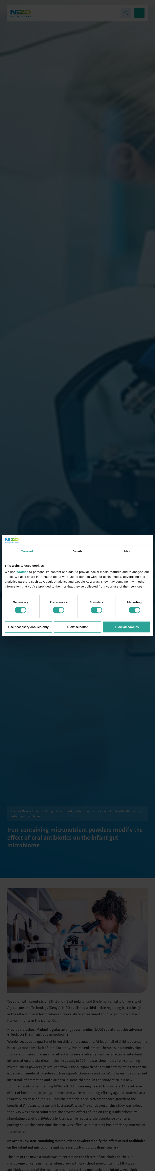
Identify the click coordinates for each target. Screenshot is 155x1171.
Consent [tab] (27, 551)
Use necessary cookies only (28, 627)
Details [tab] (77, 551)
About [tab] (128, 551)
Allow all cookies (126, 627)
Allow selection (77, 627)
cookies (22, 572)
